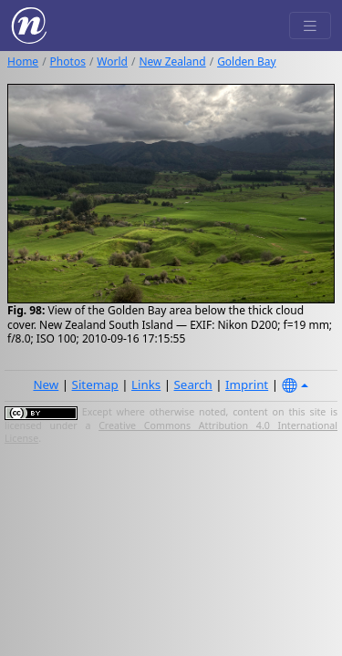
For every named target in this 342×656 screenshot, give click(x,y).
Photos (68, 61)
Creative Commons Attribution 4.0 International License (171, 432)
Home (22, 61)
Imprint (246, 384)
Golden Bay (246, 61)
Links (146, 384)
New (45, 384)
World (112, 61)
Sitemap (95, 384)
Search (193, 384)
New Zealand (172, 61)
